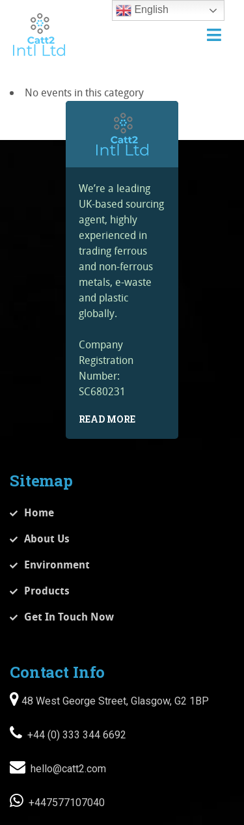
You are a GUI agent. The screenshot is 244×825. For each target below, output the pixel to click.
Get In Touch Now (69, 616)
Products (47, 590)
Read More (107, 419)
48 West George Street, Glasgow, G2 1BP (114, 701)
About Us (47, 538)
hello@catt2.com (67, 768)
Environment (57, 564)
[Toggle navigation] (214, 35)
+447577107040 (65, 802)
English (142, 10)
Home (39, 512)
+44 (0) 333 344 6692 (75, 735)
